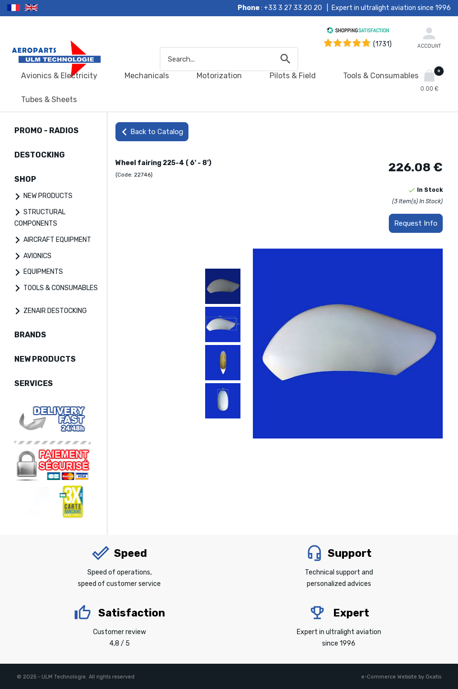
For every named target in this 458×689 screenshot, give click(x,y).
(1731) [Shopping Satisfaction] (382, 44)
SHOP (25, 179)
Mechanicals (147, 75)
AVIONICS (37, 256)
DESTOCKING (39, 154)
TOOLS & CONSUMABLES (60, 288)
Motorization (219, 75)
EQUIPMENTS (43, 272)
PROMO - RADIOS (46, 130)
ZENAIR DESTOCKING (55, 311)
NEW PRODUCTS (48, 196)
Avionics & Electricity (59, 75)
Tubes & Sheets (49, 99)
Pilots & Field (293, 75)
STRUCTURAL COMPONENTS (39, 218)
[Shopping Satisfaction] (358, 32)
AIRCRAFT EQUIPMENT (57, 240)
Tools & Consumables (380, 75)
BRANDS (30, 334)
